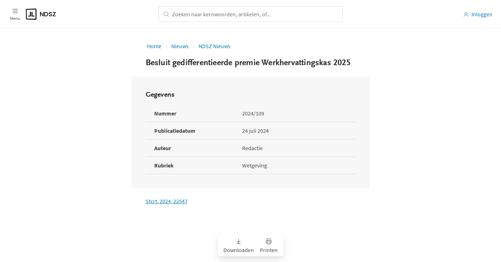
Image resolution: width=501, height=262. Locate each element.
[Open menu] (15, 14)
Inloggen (477, 14)
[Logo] (75, 14)
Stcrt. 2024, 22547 (167, 201)
